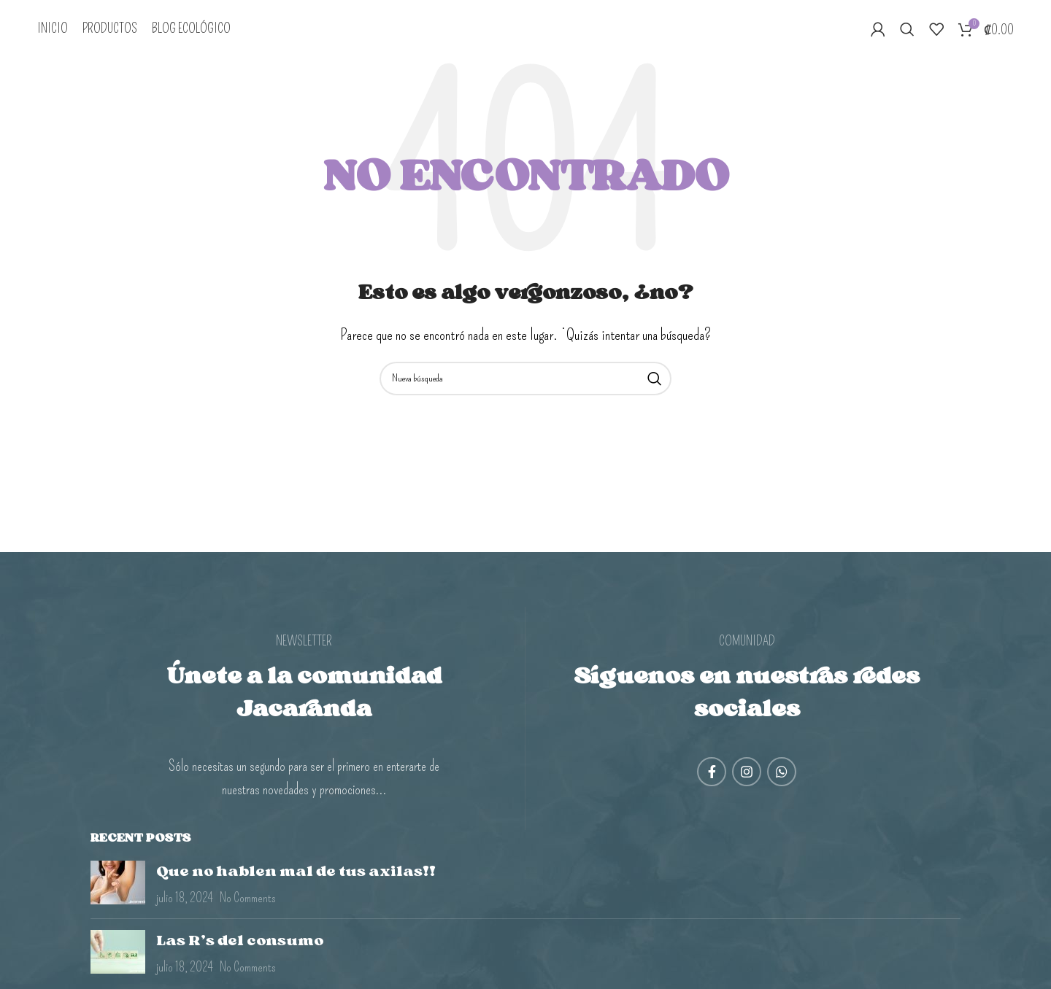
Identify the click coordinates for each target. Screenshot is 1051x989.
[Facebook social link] (711, 775)
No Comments (248, 902)
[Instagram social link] (746, 775)
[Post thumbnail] (118, 888)
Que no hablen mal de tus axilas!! (296, 875)
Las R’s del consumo (239, 944)
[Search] (907, 31)
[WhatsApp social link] (781, 775)
